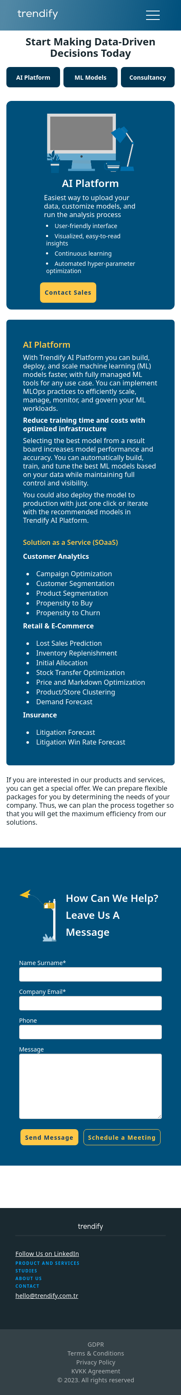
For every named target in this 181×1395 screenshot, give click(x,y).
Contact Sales (68, 292)
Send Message (49, 1137)
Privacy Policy (95, 1362)
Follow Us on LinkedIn (47, 1254)
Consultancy (147, 77)
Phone (28, 1020)
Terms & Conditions (95, 1353)
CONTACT (27, 1286)
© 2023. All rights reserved (96, 1380)
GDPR (96, 1344)
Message (31, 1049)
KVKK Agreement (95, 1371)
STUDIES (26, 1270)
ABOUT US (28, 1278)
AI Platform (33, 77)
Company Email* (42, 991)
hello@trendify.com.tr (46, 1296)
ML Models (90, 77)
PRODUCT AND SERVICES (47, 1263)
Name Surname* (42, 962)
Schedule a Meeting (122, 1137)
